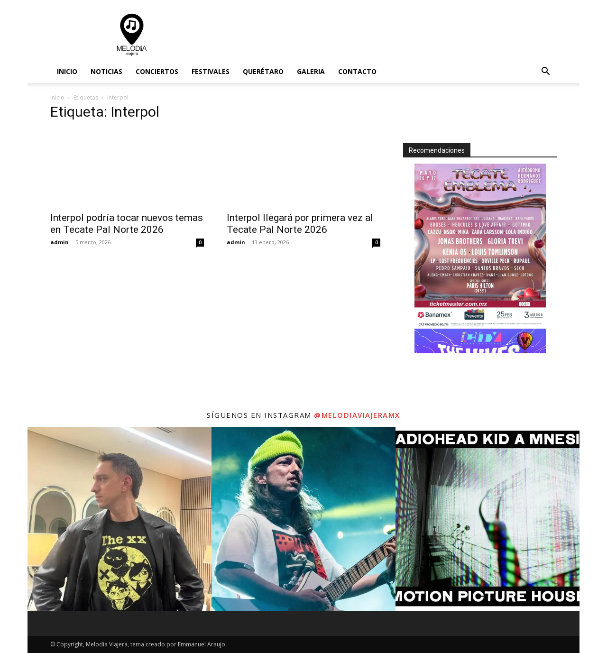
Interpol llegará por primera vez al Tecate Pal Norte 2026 (300, 223)
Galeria (311, 71)
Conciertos (157, 71)
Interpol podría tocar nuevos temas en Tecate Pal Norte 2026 (126, 223)
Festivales (211, 71)
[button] (545, 72)
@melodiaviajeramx (357, 415)
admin (59, 242)
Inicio (67, 71)
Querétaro (263, 71)
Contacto (357, 71)
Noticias (106, 71)
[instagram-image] (120, 519)
